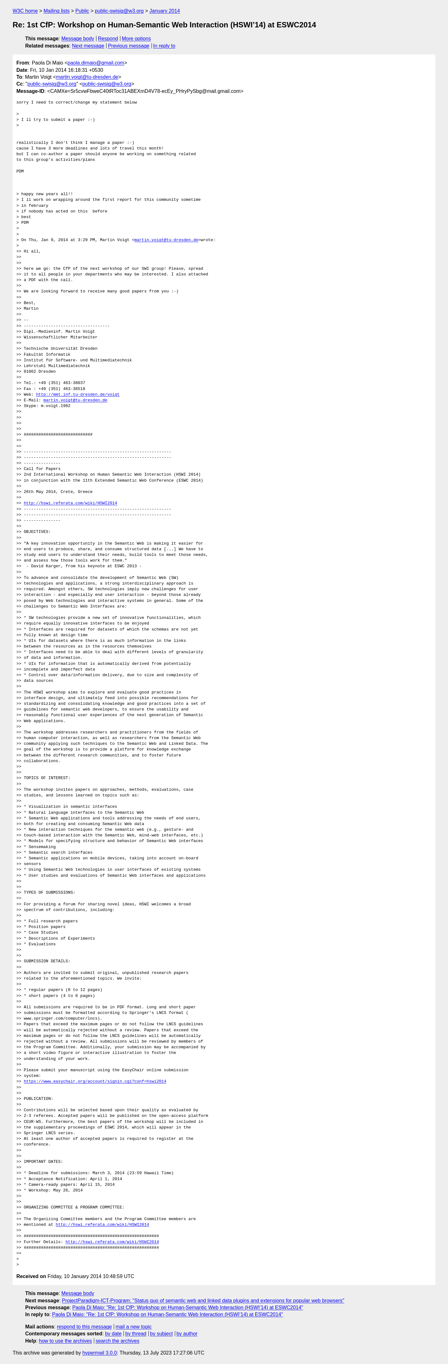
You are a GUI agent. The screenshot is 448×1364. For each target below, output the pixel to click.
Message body (77, 38)
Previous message (129, 45)
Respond (108, 38)
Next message (88, 45)
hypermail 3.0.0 (99, 1353)
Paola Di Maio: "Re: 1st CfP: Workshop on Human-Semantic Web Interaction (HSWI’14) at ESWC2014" (187, 1307)
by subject (161, 1333)
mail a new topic (134, 1326)
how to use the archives (65, 1341)
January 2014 (164, 11)
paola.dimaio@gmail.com (95, 62)
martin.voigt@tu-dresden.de (87, 77)
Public (82, 11)
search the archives (118, 1341)
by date (113, 1333)
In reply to (164, 45)
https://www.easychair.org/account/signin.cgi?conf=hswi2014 (95, 1081)
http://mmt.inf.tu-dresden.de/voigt (77, 395)
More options (136, 38)
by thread (135, 1333)
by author (187, 1333)
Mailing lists (56, 11)
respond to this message (84, 1326)
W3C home (25, 11)
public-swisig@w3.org (119, 11)
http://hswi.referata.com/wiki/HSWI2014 (70, 503)
